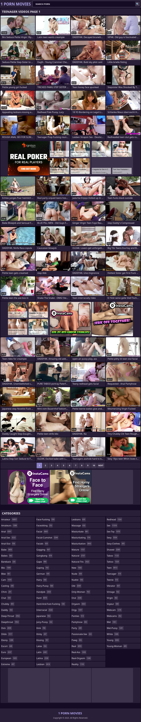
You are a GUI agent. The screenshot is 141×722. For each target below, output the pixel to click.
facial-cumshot (47, 538)
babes (7, 556)
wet (112, 622)
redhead (114, 519)
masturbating (81, 538)
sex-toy (114, 532)
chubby (7, 604)
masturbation (82, 544)
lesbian (43, 664)
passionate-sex (82, 634)
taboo (113, 556)
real (77, 646)
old (76, 586)
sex (112, 525)
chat (6, 598)
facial (42, 532)
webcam (114, 610)
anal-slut (8, 544)
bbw (6, 574)
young (113, 640)
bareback (8, 562)
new (77, 568)
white (113, 634)
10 (94, 465)
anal (6, 532)
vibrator (113, 586)
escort (7, 646)
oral (77, 598)
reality (78, 664)
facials (42, 544)
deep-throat (10, 616)
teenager (114, 574)
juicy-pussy (44, 622)
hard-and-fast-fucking (50, 604)
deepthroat (10, 622)
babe (7, 550)
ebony (7, 640)
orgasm (79, 604)
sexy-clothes (116, 544)
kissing (42, 640)
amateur (9, 519)
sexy (112, 538)
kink (41, 628)
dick (6, 628)
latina (42, 658)
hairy (41, 580)
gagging (43, 550)
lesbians (79, 519)
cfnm (6, 592)
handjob (43, 592)
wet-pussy (115, 628)
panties (78, 616)
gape (41, 562)
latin (42, 652)
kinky (41, 634)
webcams (114, 616)
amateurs (9, 525)
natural (79, 556)
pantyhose (80, 622)
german (43, 574)
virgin (112, 598)
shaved (113, 550)
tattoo (113, 562)
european (9, 658)
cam (6, 580)
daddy (7, 610)
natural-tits (81, 562)
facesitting (44, 525)
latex (41, 646)
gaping (42, 568)
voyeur (113, 604)
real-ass (79, 652)
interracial (44, 610)
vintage (113, 592)
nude (77, 574)
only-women (81, 592)
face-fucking (45, 519)
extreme (8, 664)
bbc (6, 568)
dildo (7, 634)
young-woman (117, 646)
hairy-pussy (45, 586)
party (77, 628)
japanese (43, 616)
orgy (77, 610)
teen (112, 568)
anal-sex (8, 538)
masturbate (80, 532)
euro (6, 652)
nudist (78, 580)
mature (78, 550)
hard (42, 598)
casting (7, 586)
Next (100, 465)
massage (79, 525)
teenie (113, 580)
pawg (77, 640)
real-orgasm (81, 658)
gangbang (44, 556)
